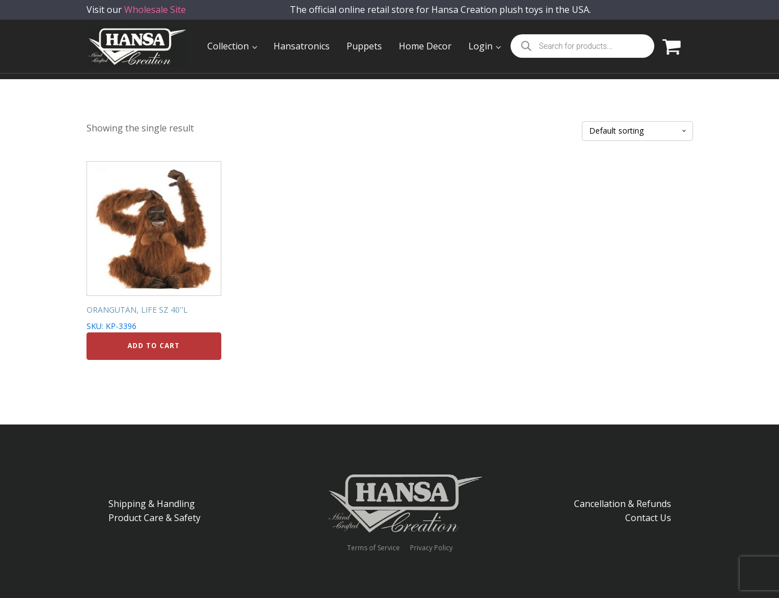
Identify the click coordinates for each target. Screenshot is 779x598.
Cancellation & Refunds (622, 503)
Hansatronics (302, 46)
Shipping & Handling (151, 503)
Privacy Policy (431, 548)
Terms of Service (373, 548)
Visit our (136, 16)
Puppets (364, 46)
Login (480, 46)
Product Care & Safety (154, 518)
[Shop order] (637, 131)
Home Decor (425, 46)
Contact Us (648, 518)
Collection (228, 46)
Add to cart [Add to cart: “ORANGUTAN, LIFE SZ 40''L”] (153, 345)
